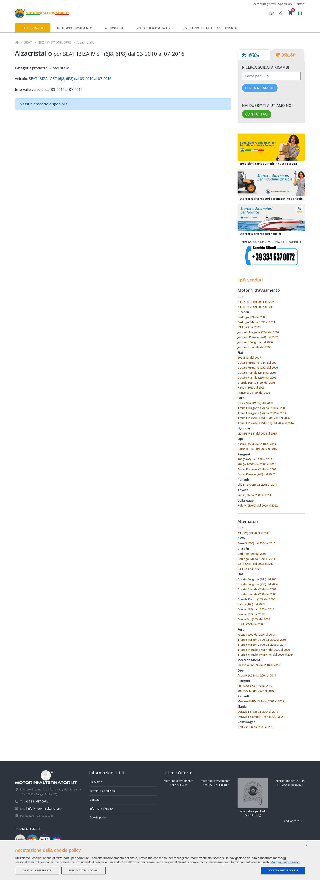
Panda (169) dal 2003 (251, 387)
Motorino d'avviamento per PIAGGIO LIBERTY (215, 782)
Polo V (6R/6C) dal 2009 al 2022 (258, 505)
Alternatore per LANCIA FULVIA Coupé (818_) (290, 782)
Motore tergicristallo (153, 28)
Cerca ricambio (260, 88)
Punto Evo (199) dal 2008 (254, 393)
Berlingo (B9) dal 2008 (252, 317)
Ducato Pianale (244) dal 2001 (257, 373)
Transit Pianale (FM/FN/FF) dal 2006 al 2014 (266, 423)
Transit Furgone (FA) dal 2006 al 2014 (262, 413)
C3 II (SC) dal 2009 (249, 327)
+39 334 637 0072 (37, 801)
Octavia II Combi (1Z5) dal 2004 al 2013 (262, 717)
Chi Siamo (96, 782)
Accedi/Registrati (264, 4)
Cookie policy (98, 817)
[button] (300, 13)
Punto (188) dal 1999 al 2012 (256, 609)
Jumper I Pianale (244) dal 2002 (258, 337)
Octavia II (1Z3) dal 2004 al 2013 (258, 712)
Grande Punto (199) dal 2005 (256, 383)
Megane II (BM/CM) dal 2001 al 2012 (261, 701)
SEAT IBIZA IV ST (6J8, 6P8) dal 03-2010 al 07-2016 (69, 78)
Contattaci (256, 114)
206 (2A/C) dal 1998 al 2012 (255, 459)
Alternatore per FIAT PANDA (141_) (253, 797)
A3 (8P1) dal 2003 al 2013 (254, 533)
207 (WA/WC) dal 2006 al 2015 (257, 464)
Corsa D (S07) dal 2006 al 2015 (257, 449)
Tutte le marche (32, 28)
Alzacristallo (86, 42)
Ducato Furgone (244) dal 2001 (258, 363)
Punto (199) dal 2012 (251, 614)
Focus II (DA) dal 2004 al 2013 (256, 635)
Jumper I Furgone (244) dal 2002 (258, 332)
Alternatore (114, 28)
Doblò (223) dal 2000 (251, 624)
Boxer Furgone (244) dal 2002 (257, 469)
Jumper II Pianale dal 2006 (254, 347)
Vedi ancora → (293, 821)
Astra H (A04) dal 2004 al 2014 (257, 444)
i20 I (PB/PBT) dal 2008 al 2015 (257, 433)
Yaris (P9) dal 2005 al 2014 (254, 495)
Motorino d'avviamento (74, 28)
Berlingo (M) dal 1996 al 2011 (256, 322)
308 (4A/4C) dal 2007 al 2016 (256, 691)
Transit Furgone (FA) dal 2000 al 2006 (262, 408)
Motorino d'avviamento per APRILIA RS (178, 782)
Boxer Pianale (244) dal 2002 (256, 474)
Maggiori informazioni (285, 862)
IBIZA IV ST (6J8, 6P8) (54, 42)
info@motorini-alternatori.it (45, 808)
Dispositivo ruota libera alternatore (210, 28)
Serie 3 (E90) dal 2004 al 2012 (256, 543)
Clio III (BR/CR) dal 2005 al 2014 (257, 485)
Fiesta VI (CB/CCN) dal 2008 (255, 403)
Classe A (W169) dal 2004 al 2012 (259, 665)
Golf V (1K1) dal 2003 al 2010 (256, 727)
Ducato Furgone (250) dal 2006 (258, 367)
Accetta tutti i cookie (283, 870)
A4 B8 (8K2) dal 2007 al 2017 (256, 307)
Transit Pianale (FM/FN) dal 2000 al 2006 (264, 418)
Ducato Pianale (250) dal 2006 (257, 377)
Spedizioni (285, 4)
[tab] (254, 55)
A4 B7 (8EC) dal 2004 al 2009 (256, 302)
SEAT (28, 42)
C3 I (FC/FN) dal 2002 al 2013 (256, 564)
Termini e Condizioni (103, 790)
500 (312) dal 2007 (249, 357)
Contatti (300, 4)
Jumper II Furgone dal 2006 (255, 342)
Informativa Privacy (102, 808)
